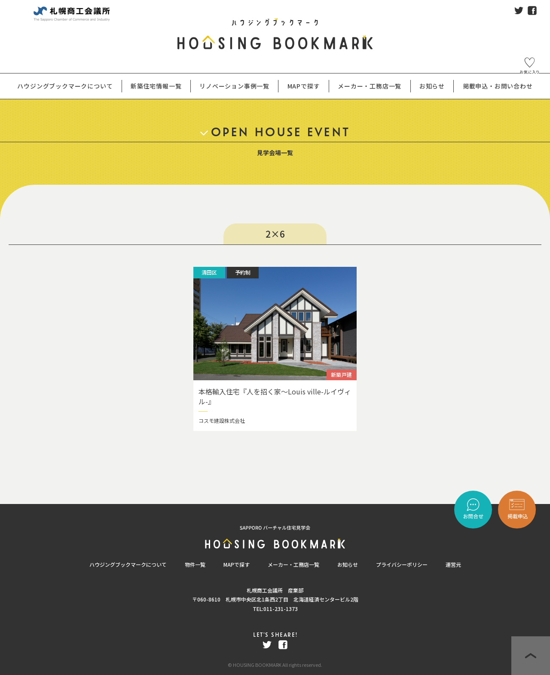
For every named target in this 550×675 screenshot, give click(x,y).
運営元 (453, 564)
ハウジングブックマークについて (128, 564)
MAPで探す (236, 564)
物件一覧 (195, 564)
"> (517, 509)
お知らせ (347, 564)
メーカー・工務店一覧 (369, 86)
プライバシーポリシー (402, 564)
